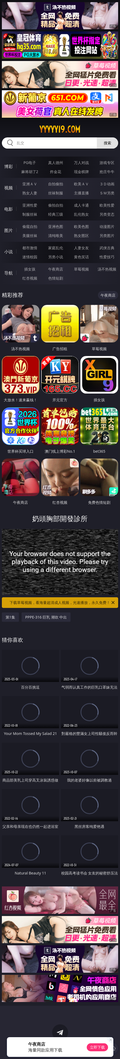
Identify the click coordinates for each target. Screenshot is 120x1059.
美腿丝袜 (29, 235)
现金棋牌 (81, 171)
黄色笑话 (81, 256)
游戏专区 (107, 162)
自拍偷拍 (55, 183)
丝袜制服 (55, 192)
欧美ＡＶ (81, 183)
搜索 (107, 142)
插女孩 (29, 269)
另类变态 (107, 214)
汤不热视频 (107, 269)
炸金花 (55, 171)
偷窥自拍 (29, 226)
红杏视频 (29, 278)
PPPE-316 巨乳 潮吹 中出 (46, 617)
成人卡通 (81, 205)
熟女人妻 (29, 192)
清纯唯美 (55, 235)
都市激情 (29, 247)
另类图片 (107, 235)
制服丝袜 (29, 214)
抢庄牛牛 (107, 171)
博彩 (8, 166)
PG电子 (29, 162)
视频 (8, 188)
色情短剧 (55, 278)
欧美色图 (81, 226)
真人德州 (55, 162)
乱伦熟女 (81, 214)
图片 (8, 230)
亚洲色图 (55, 226)
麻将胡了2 (29, 171)
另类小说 (55, 256)
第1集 (10, 617)
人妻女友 (81, 247)
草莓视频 (81, 269)
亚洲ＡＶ (29, 183)
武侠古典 (107, 247)
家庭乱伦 (55, 247)
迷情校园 (29, 256)
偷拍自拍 (55, 205)
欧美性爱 (107, 205)
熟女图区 (81, 235)
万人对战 (81, 162)
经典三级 (55, 214)
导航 (8, 273)
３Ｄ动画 (107, 183)
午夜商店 (55, 269)
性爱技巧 (107, 256)
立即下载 (97, 1047)
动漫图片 (107, 226)
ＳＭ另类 (107, 192)
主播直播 (81, 192)
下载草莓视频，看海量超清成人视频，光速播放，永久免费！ (62, 602)
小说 (8, 252)
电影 (8, 209)
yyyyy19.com (59, 129)
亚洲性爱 (29, 205)
